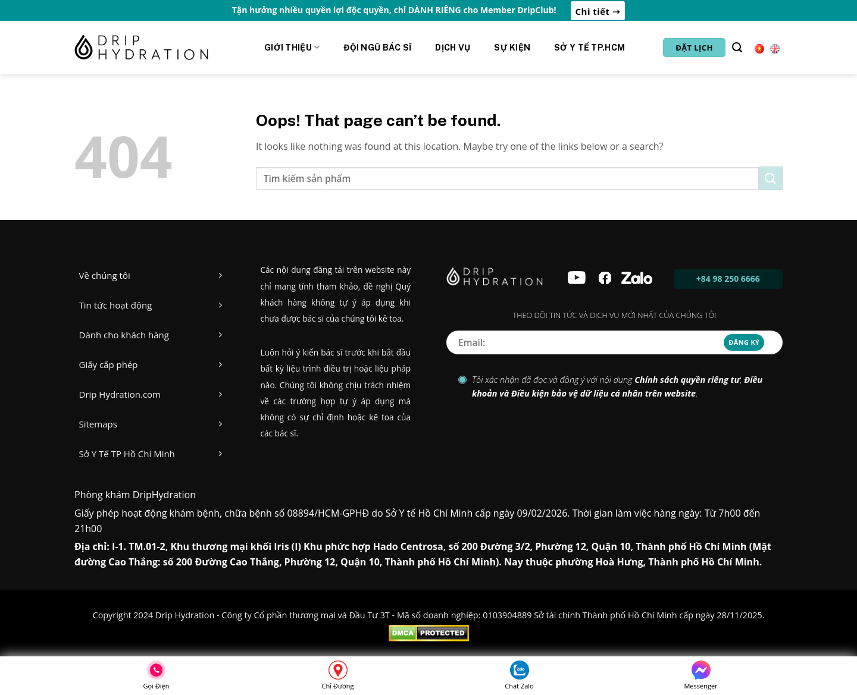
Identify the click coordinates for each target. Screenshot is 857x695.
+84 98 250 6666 (728, 278)
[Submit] (771, 178)
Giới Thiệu (292, 47)
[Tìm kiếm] (737, 47)
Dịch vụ (452, 47)
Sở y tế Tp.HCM (589, 47)
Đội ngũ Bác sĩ (377, 47)
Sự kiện (512, 47)
